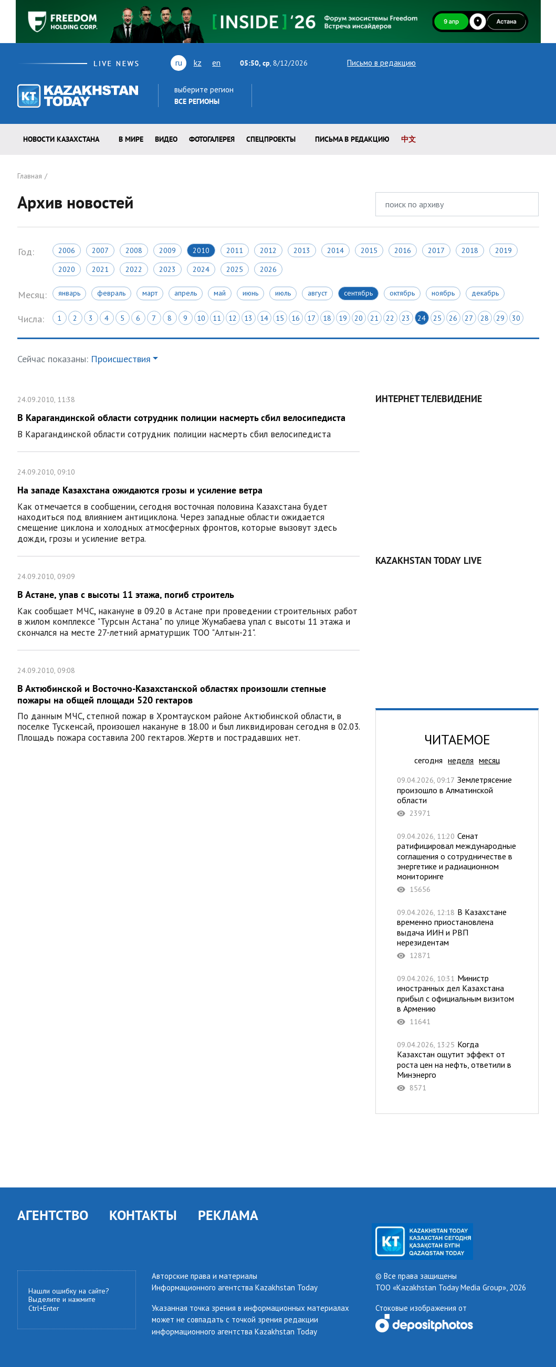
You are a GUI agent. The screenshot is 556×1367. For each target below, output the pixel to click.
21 (374, 318)
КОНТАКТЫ (143, 1215)
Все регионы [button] (196, 101)
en (216, 62)
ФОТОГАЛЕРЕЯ (212, 139)
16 (295, 318)
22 (390, 318)
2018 (469, 250)
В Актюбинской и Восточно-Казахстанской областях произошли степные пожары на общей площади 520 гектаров (188, 703)
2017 (436, 250)
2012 (268, 250)
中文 (408, 139)
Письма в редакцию (352, 139)
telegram (534, 62)
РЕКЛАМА (228, 1215)
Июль (283, 293)
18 (327, 318)
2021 (100, 269)
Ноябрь (443, 293)
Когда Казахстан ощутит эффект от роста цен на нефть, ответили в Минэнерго (457, 1065)
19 (343, 318)
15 (280, 318)
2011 (234, 250)
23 (406, 318)
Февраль (111, 293)
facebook (502, 62)
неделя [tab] (461, 760)
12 (232, 318)
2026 (268, 269)
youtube (449, 62)
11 (217, 318)
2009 (167, 250)
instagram (517, 62)
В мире (131, 139)
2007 (100, 250)
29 (500, 318)
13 (248, 318)
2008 (133, 250)
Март (150, 293)
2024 (201, 269)
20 (358, 318)
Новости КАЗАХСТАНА (61, 139)
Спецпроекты (271, 139)
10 (201, 318)
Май (220, 293)
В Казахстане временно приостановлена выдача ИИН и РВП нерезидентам (457, 933)
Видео (166, 139)
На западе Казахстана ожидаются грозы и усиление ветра (188, 504)
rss (488, 62)
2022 (133, 269)
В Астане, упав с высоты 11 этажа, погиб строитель (188, 603)
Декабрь (485, 293)
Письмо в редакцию (372, 63)
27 (469, 318)
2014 (335, 250)
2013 (301, 250)
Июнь (250, 293)
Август (317, 293)
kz (198, 62)
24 (421, 318)
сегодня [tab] (428, 760)
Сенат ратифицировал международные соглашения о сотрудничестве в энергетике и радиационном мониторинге (457, 862)
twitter (431, 62)
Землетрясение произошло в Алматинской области (457, 796)
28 (484, 318)
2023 (167, 269)
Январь (69, 293)
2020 (66, 269)
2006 (66, 250)
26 (453, 318)
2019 (503, 250)
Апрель (185, 293)
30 (516, 318)
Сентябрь (358, 293)
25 (437, 318)
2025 (234, 269)
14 (264, 318)
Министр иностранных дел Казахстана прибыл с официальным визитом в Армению (457, 999)
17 (311, 318)
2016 (402, 250)
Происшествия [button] (121, 359)
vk (469, 62)
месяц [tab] (489, 760)
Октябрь (402, 293)
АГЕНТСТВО (52, 1215)
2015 (369, 250)
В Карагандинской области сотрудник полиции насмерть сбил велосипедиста (188, 415)
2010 (201, 250)
